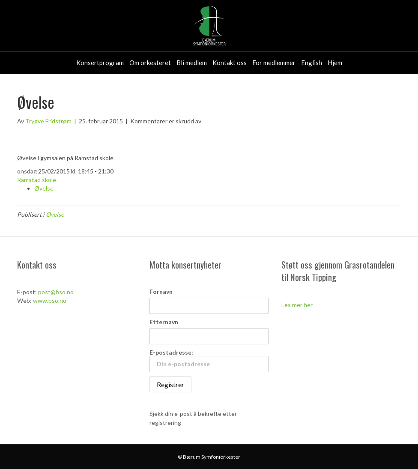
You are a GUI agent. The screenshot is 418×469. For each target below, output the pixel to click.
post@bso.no (56, 292)
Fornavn (161, 291)
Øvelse (44, 188)
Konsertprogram (100, 62)
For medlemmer (274, 62)
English (311, 62)
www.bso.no (49, 300)
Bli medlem (191, 62)
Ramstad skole (36, 179)
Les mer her (297, 304)
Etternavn (163, 322)
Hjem (335, 62)
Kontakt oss (229, 62)
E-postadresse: (209, 360)
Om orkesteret (150, 62)
